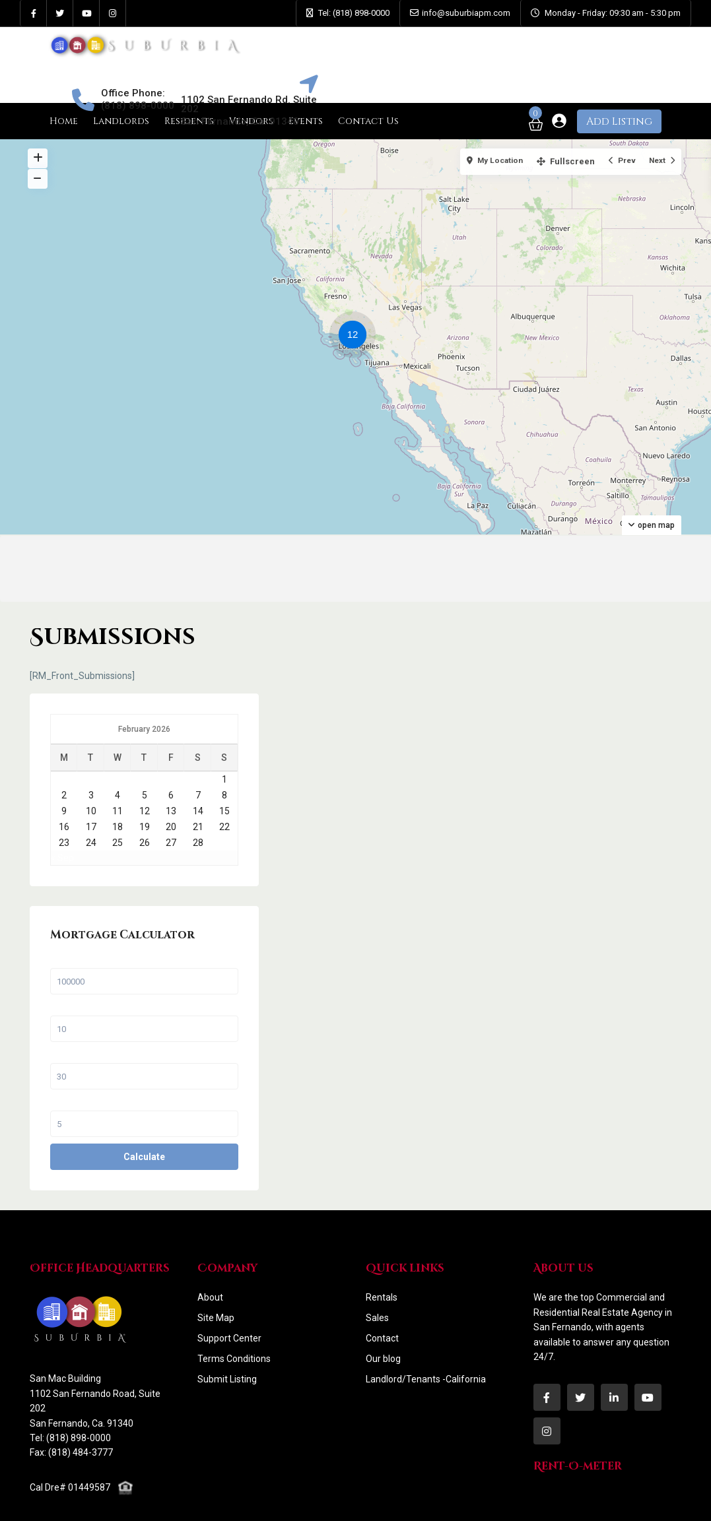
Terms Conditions (234, 1305)
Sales (377, 1264)
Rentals (381, 1244)
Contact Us (472, 1500)
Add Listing (619, 121)
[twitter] (60, 13)
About (210, 1244)
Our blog (383, 1305)
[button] (356, 336)
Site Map (215, 1264)
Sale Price (575, 905)
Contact (382, 1284)
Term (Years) (581, 1000)
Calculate (607, 1103)
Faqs (420, 1500)
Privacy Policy (653, 1500)
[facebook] (33, 13)
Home (64, 121)
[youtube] (86, 13)
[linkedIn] (614, 1343)
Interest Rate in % (589, 1047)
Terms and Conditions (559, 1500)
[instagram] (113, 13)
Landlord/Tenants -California (426, 1325)
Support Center (229, 1284)
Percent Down (583, 952)
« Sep (566, 787)
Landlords (121, 121)
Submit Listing (227, 1325)
